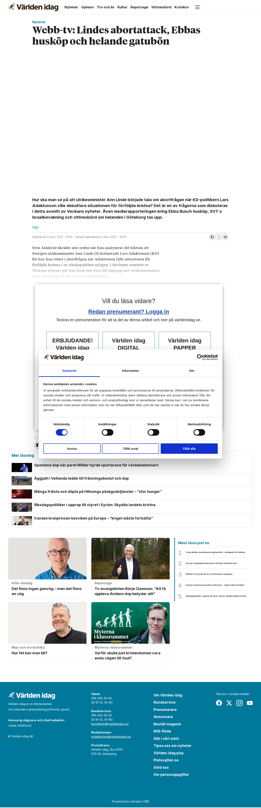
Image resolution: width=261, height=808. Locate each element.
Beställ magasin (167, 725)
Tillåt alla (189, 448)
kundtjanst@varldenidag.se (110, 724)
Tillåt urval (130, 448)
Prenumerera (165, 710)
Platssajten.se (166, 761)
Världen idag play (169, 754)
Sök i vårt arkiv (166, 739)
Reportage (139, 7)
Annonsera (163, 717)
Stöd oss (161, 768)
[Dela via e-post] (225, 237)
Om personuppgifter (171, 775)
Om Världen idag (168, 696)
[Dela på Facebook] (212, 237)
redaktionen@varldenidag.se (111, 737)
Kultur (122, 7)
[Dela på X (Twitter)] (219, 237)
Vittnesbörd (161, 7)
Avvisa (72, 448)
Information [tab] (130, 370)
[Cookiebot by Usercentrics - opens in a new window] (200, 357)
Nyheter (71, 7)
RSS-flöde (162, 732)
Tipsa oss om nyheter (172, 746)
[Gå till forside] (33, 7)
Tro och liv (105, 7)
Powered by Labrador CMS (130, 802)
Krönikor (181, 7)
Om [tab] (191, 370)
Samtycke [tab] (69, 370)
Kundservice (165, 703)
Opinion (87, 7)
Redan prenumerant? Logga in (128, 311)
